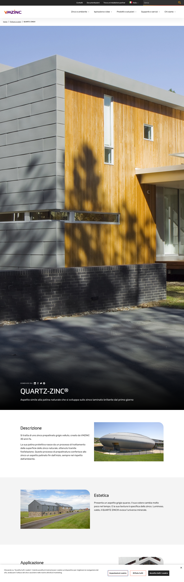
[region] (92, 573)
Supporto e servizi (149, 11)
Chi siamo (169, 11)
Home (5, 22)
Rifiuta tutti (138, 573)
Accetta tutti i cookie (159, 573)
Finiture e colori (15, 22)
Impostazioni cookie (117, 573)
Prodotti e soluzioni (125, 11)
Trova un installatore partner (114, 3)
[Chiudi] (181, 567)
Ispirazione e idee (102, 11)
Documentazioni (93, 3)
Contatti (79, 3)
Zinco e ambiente (79, 11)
